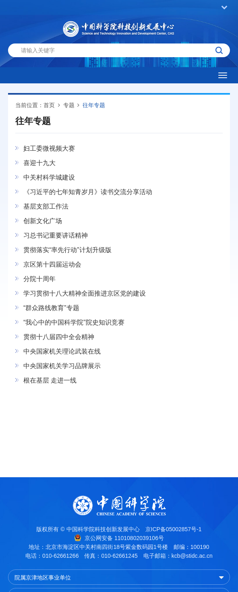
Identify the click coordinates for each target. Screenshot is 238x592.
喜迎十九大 (39, 162)
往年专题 (94, 105)
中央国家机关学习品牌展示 (62, 365)
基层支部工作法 (45, 206)
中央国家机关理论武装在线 (62, 351)
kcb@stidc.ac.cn (192, 556)
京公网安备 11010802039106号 (119, 537)
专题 (69, 105)
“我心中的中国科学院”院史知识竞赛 (73, 322)
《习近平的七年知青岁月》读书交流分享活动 (87, 191)
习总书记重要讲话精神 (55, 235)
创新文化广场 (42, 220)
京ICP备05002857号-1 (173, 529)
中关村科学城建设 (49, 177)
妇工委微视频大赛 (49, 148)
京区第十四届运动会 (52, 264)
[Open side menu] (222, 75)
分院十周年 (39, 278)
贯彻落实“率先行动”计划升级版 (67, 249)
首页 (49, 105)
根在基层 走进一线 (50, 380)
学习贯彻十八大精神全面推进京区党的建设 (84, 293)
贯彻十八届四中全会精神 (58, 336)
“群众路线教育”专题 (51, 307)
